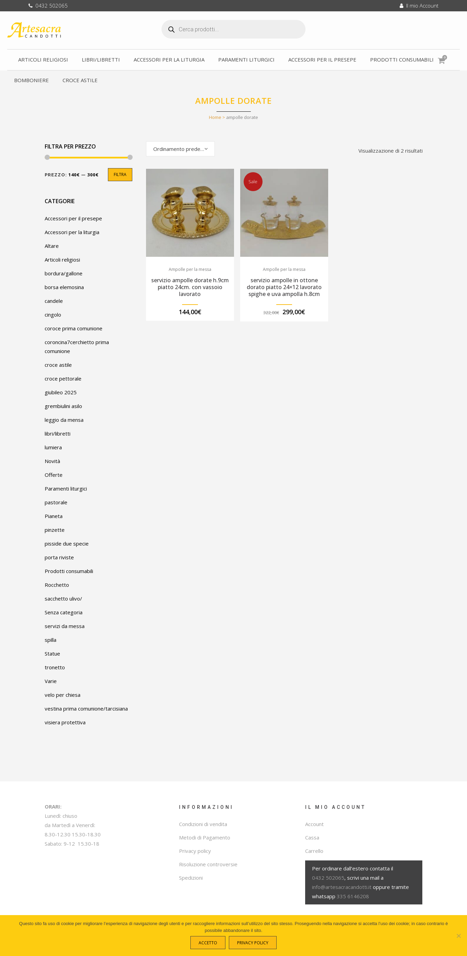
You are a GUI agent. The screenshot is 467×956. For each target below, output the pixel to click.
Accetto (209, 944)
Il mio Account (419, 5)
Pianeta (54, 516)
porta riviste (59, 557)
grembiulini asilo (63, 406)
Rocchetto (57, 584)
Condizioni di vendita (203, 824)
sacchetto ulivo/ (63, 598)
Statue (52, 653)
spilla (50, 639)
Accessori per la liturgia (72, 232)
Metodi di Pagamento (204, 837)
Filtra (120, 174)
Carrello (314, 850)
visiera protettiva (65, 722)
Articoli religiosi (62, 259)
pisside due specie (67, 543)
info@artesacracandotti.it (341, 886)
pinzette (55, 529)
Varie (51, 681)
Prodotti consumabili (69, 571)
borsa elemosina (64, 287)
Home (215, 117)
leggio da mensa (64, 419)
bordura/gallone (63, 273)
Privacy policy (195, 850)
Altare (52, 245)
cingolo (53, 314)
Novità (52, 461)
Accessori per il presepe (73, 218)
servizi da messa (65, 626)
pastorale (56, 502)
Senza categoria (63, 612)
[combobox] (180, 148)
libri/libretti (57, 433)
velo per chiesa (62, 694)
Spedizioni (191, 877)
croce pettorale (63, 378)
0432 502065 (48, 5)
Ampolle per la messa (190, 269)
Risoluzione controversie (208, 864)
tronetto (55, 667)
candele (54, 300)
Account (314, 824)
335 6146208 (353, 896)
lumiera (53, 447)
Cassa (312, 837)
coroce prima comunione (73, 328)
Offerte (54, 474)
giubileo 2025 (61, 392)
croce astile (58, 364)
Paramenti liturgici (66, 488)
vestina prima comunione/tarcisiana (86, 708)
